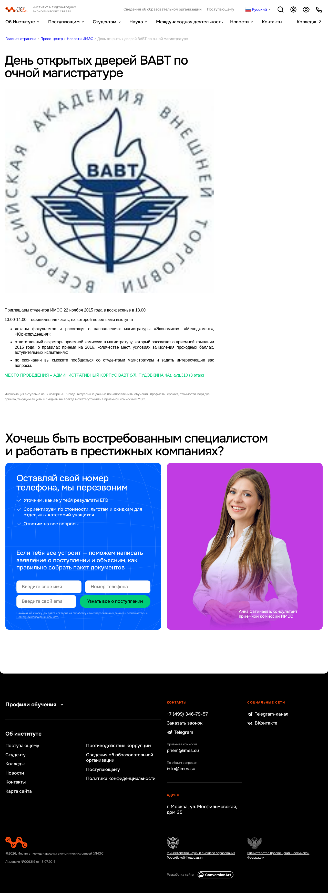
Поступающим (64, 22)
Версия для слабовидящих (306, 9)
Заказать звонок (185, 723)
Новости (239, 22)
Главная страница (20, 38)
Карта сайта (18, 791)
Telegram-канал (267, 714)
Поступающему (220, 9)
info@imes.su (181, 768)
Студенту (15, 755)
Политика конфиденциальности (121, 778)
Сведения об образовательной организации (163, 9)
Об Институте (20, 22)
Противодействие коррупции (118, 745)
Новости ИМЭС (80, 38)
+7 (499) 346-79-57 (187, 714)
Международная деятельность (189, 22)
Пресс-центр (51, 38)
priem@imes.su (183, 750)
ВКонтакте (262, 723)
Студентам (104, 22)
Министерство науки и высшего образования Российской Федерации (201, 855)
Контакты (272, 22)
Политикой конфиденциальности (37, 617)
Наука (136, 22)
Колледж (306, 22)
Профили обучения (35, 704)
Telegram (180, 732)
